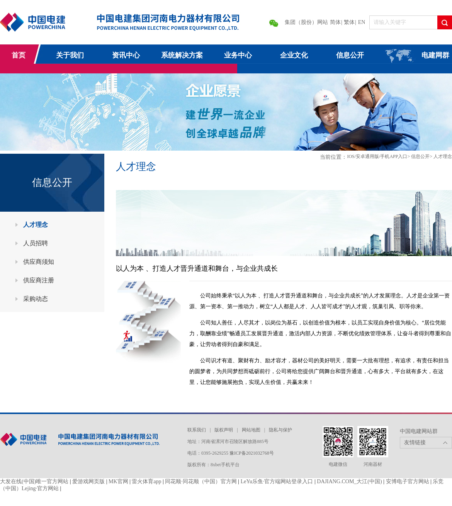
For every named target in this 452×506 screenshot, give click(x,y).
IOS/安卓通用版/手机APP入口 (377, 156)
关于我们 (70, 55)
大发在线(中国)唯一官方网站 (34, 481)
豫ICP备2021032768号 (251, 453)
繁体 (349, 22)
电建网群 (435, 55)
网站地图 (251, 430)
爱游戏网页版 (88, 481)
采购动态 (35, 298)
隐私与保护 (280, 430)
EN (361, 22)
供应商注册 (38, 280)
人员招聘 (35, 243)
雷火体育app (146, 481)
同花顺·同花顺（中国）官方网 (201, 481)
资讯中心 (126, 55)
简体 (335, 22)
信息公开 (350, 55)
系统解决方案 (182, 55)
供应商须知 (38, 261)
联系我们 (196, 430)
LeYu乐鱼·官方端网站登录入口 (277, 481)
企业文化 (294, 55)
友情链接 (415, 442)
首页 (18, 55)
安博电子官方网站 (407, 481)
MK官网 (118, 481)
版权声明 (223, 430)
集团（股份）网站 (306, 22)
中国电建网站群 (419, 431)
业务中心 (238, 55)
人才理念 (35, 224)
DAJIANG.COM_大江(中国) (349, 481)
